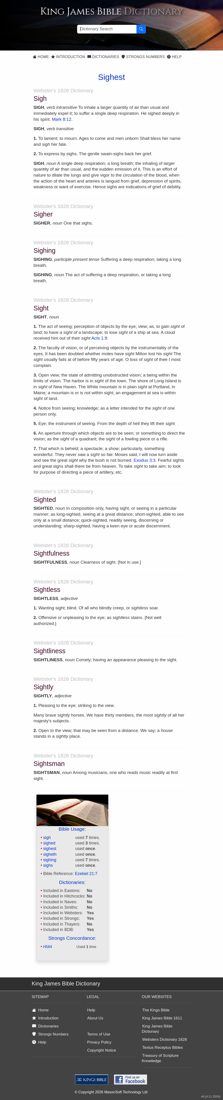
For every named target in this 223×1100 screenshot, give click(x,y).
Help (174, 57)
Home (41, 57)
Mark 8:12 (61, 119)
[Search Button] (141, 29)
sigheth (49, 854)
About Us (95, 1018)
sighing (49, 860)
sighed (49, 843)
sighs (48, 865)
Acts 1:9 (99, 338)
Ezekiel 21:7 (86, 873)
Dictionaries (103, 57)
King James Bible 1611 (162, 1018)
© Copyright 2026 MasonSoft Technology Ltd (111, 1092)
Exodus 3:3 (144, 460)
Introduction (68, 57)
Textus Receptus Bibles (162, 1047)
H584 (47, 947)
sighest (49, 848)
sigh (47, 837)
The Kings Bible (156, 1010)
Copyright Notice (101, 1050)
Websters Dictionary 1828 (164, 1039)
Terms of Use (98, 1034)
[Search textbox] (107, 29)
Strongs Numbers (143, 57)
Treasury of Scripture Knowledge (160, 1058)
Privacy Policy (99, 1042)
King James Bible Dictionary (157, 1029)
